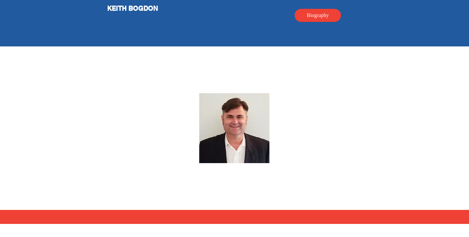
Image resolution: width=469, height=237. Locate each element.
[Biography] (318, 15)
